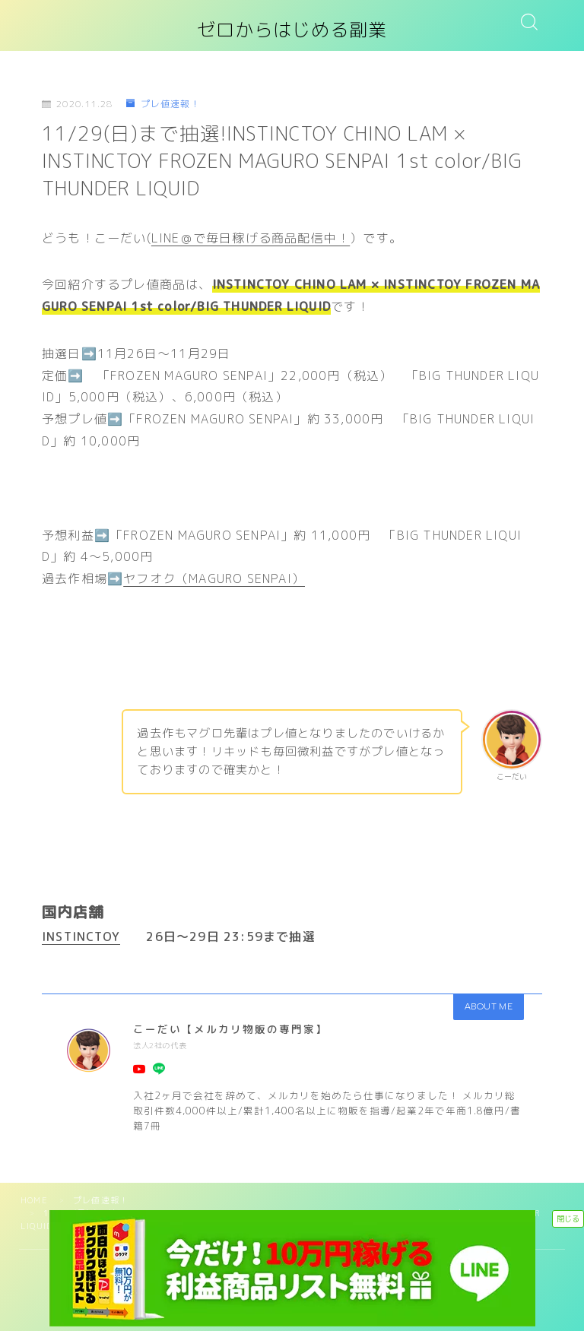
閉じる (568, 1218)
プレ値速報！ (162, 103)
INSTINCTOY (81, 936)
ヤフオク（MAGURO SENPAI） (214, 578)
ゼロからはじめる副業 (292, 30)
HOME (34, 1200)
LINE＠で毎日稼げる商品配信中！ (250, 238)
